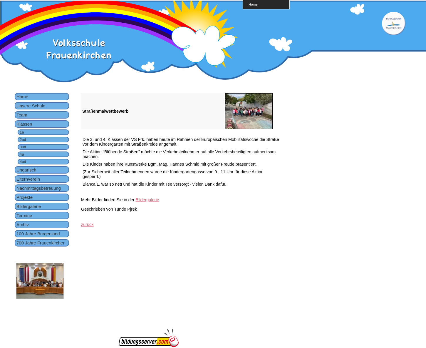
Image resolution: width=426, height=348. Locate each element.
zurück (87, 224)
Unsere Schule (30, 105)
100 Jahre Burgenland (38, 233)
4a (22, 154)
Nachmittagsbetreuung (38, 188)
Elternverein (28, 179)
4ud (23, 161)
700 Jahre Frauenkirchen (41, 242)
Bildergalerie (28, 206)
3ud (23, 147)
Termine (24, 215)
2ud (23, 139)
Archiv (22, 224)
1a (22, 132)
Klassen (24, 123)
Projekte (24, 197)
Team (21, 114)
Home (253, 4)
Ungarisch (26, 169)
